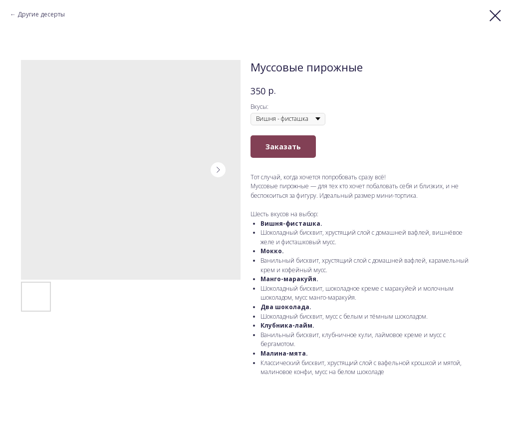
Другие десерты (41, 14)
